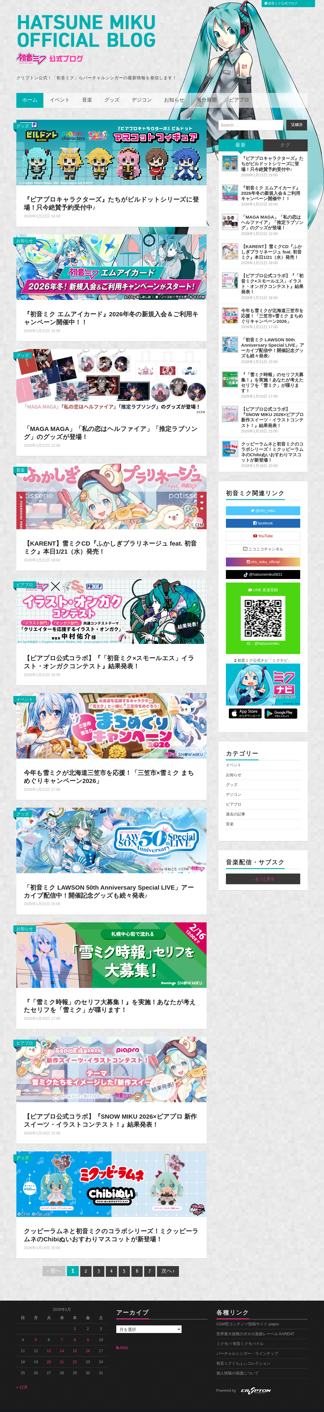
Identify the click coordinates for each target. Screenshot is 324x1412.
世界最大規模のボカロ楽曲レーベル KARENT (255, 1326)
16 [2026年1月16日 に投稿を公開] (88, 1343)
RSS (122, 1340)
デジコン (142, 92)
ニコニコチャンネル (263, 540)
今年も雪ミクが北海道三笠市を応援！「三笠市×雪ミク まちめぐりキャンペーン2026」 (109, 768)
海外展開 (206, 92)
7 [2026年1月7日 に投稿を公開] (62, 1332)
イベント (60, 92)
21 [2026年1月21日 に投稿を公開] (62, 1354)
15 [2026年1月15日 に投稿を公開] (75, 1343)
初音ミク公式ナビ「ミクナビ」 (263, 652)
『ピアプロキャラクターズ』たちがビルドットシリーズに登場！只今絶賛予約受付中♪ (109, 195)
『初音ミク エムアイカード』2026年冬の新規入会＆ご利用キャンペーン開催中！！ (270, 185)
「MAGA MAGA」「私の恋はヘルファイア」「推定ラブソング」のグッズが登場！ (272, 214)
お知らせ (174, 92)
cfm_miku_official (263, 554)
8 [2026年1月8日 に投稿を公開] (75, 1332)
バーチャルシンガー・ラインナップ (247, 1345)
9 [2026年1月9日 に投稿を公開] (88, 1332)
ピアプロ (239, 92)
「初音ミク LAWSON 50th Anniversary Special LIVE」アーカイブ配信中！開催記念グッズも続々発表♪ (111, 883)
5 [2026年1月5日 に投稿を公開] (36, 1332)
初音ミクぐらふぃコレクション (243, 1355)
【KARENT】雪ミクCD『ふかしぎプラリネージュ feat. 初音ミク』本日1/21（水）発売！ (107, 539)
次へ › (167, 1263)
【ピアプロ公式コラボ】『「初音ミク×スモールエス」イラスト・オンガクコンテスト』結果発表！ (110, 654)
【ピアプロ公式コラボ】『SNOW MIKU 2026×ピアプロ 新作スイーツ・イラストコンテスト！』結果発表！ (108, 1112)
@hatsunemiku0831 (263, 566)
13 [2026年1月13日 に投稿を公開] (49, 1343)
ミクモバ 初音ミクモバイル (240, 1336)
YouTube (263, 528)
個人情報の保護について (237, 1365)
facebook (263, 515)
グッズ (111, 92)
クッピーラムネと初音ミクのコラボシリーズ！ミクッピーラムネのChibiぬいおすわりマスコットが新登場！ (108, 1227)
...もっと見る (263, 870)
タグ (285, 137)
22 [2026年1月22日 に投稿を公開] (75, 1354)
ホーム (29, 92)
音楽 (87, 92)
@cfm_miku (263, 503)
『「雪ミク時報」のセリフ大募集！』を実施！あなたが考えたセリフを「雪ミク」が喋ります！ (110, 997)
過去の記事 (235, 806)
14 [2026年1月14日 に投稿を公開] (62, 1343)
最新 (240, 137)
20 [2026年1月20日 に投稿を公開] (49, 1354)
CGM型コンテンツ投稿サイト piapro (247, 1316)
